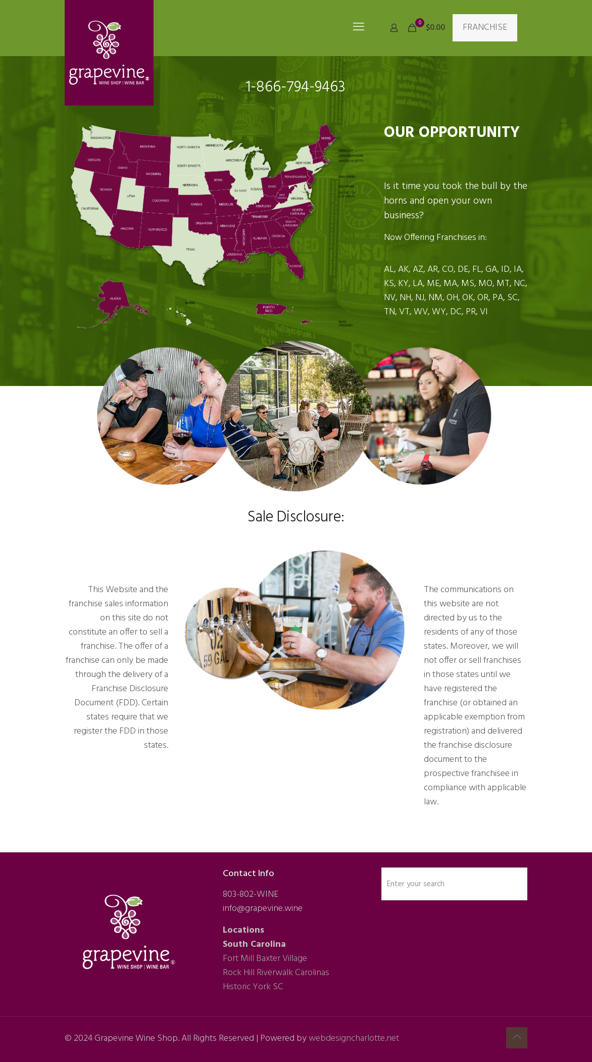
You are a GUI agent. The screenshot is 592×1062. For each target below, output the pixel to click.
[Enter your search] (454, 883)
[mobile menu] (358, 27)
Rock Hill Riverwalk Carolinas (276, 973)
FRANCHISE (485, 27)
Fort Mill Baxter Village (265, 958)
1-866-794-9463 (296, 87)
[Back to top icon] (516, 1037)
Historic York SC (253, 987)
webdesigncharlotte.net (354, 1038)
